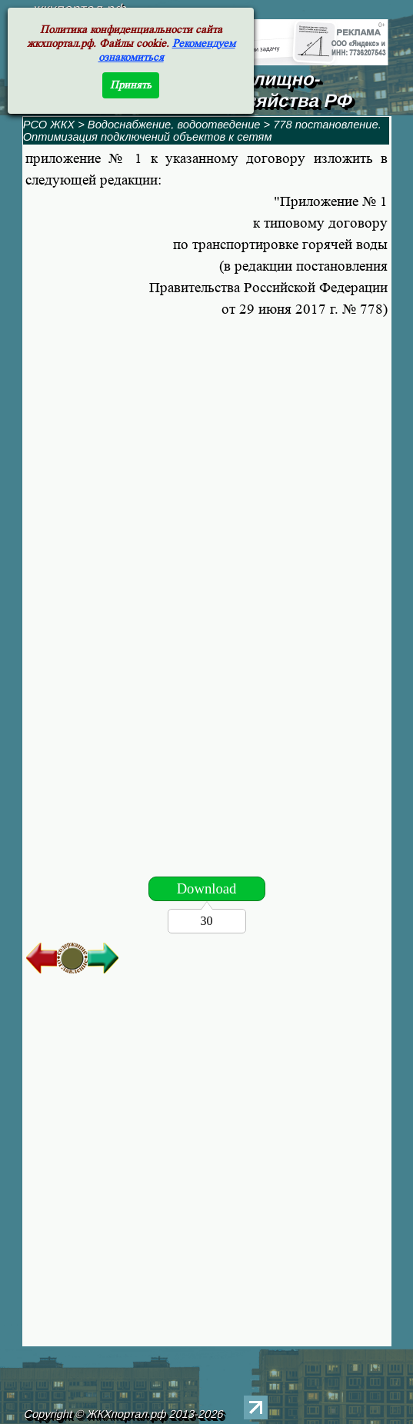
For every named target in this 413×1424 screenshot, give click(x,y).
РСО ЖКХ (49, 124)
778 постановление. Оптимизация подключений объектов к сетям (202, 130)
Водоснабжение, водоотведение (174, 124)
